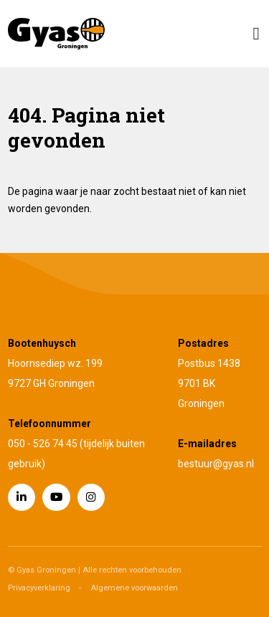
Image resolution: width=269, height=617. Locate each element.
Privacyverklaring (39, 588)
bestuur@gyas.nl (216, 463)
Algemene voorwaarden (134, 588)
